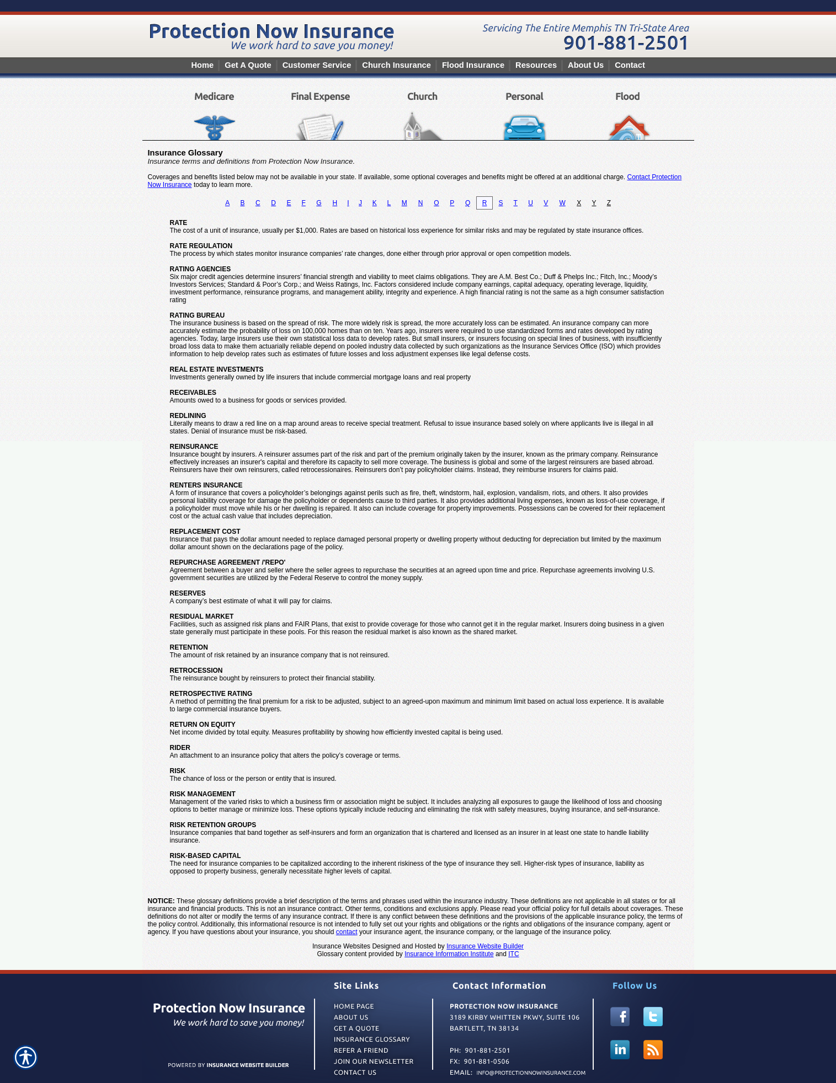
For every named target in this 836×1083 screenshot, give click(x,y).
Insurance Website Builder (485, 946)
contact (347, 932)
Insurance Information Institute (448, 954)
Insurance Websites (341, 946)
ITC (513, 954)
